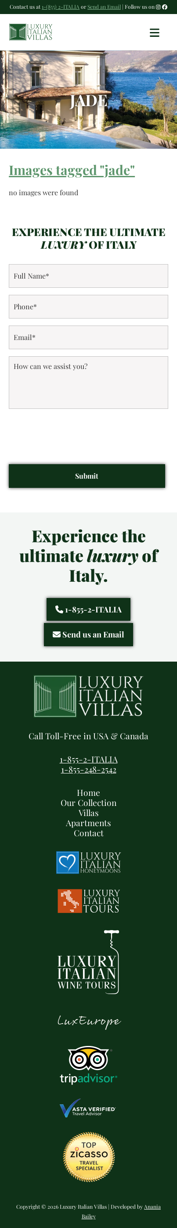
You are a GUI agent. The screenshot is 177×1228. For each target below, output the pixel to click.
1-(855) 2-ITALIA (60, 6)
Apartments (88, 822)
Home (88, 792)
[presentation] (75, 433)
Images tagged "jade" (72, 170)
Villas (89, 812)
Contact (89, 832)
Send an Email (104, 6)
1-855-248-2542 (88, 769)
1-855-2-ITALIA (88, 609)
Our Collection (88, 802)
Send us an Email (88, 634)
